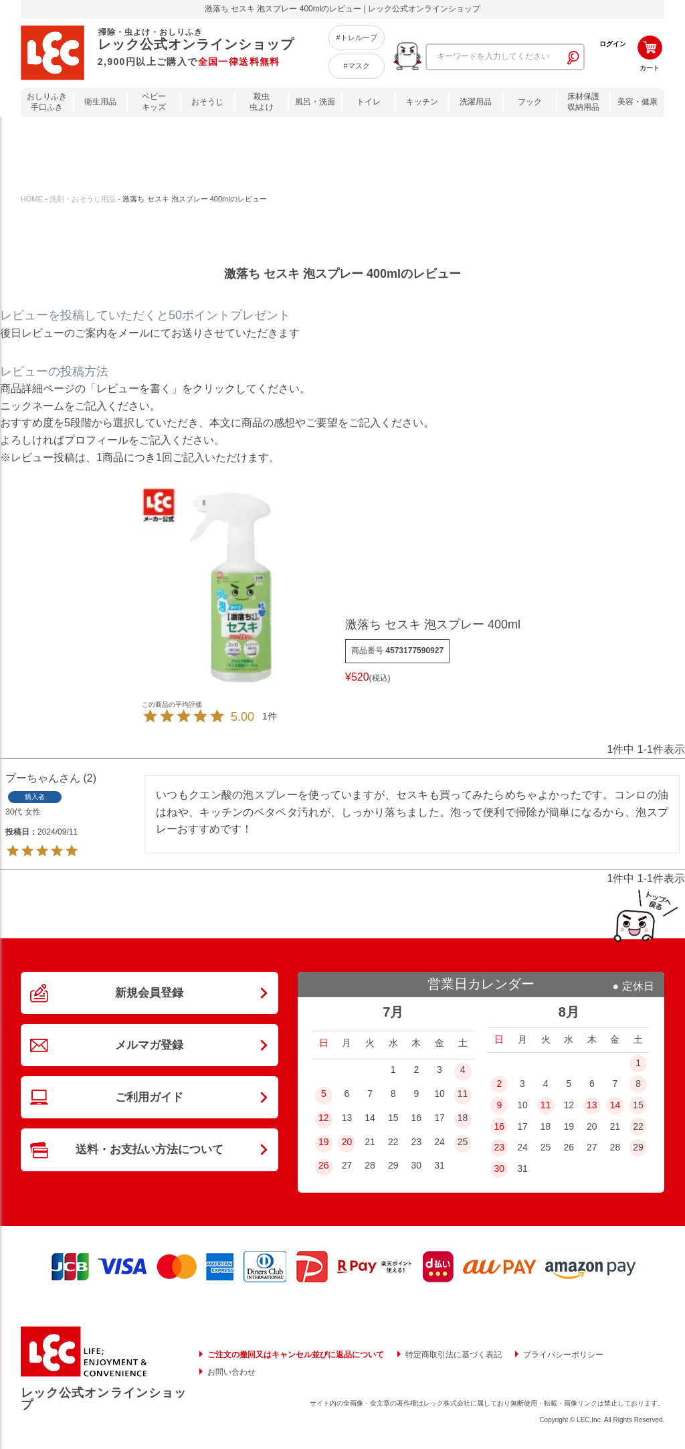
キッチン (422, 101)
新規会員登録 (149, 994)
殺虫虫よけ (262, 102)
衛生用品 (100, 101)
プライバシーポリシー (563, 1354)
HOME (32, 199)
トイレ (369, 101)
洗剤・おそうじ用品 (83, 199)
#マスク (356, 66)
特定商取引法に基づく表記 (453, 1354)
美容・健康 (637, 101)
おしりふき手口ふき (47, 102)
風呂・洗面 (315, 101)
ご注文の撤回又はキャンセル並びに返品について (295, 1354)
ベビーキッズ (154, 102)
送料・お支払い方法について (149, 1164)
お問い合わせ (231, 1372)
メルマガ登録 (149, 1051)
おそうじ (207, 101)
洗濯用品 (476, 101)
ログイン (612, 44)
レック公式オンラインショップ (104, 1399)
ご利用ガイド (149, 1107)
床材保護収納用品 (583, 102)
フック (530, 101)
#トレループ (356, 37)
